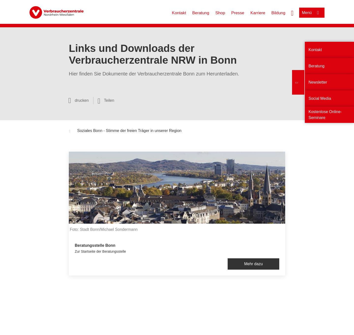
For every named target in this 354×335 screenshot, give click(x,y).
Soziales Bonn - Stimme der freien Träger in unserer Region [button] (125, 131)
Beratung (200, 13)
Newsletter (318, 82)
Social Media (320, 98)
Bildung (278, 13)
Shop (220, 13)
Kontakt (179, 13)
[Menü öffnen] (311, 13)
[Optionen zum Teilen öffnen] (106, 100)
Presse (237, 13)
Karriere (258, 13)
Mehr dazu (253, 264)
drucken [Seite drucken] (82, 100)
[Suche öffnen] (292, 12)
